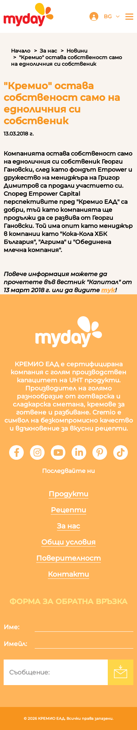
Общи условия (68, 542)
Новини (76, 50)
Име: (11, 627)
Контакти (68, 574)
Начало (20, 50)
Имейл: (15, 643)
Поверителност (68, 558)
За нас (48, 50)
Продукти (68, 494)
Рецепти (68, 510)
